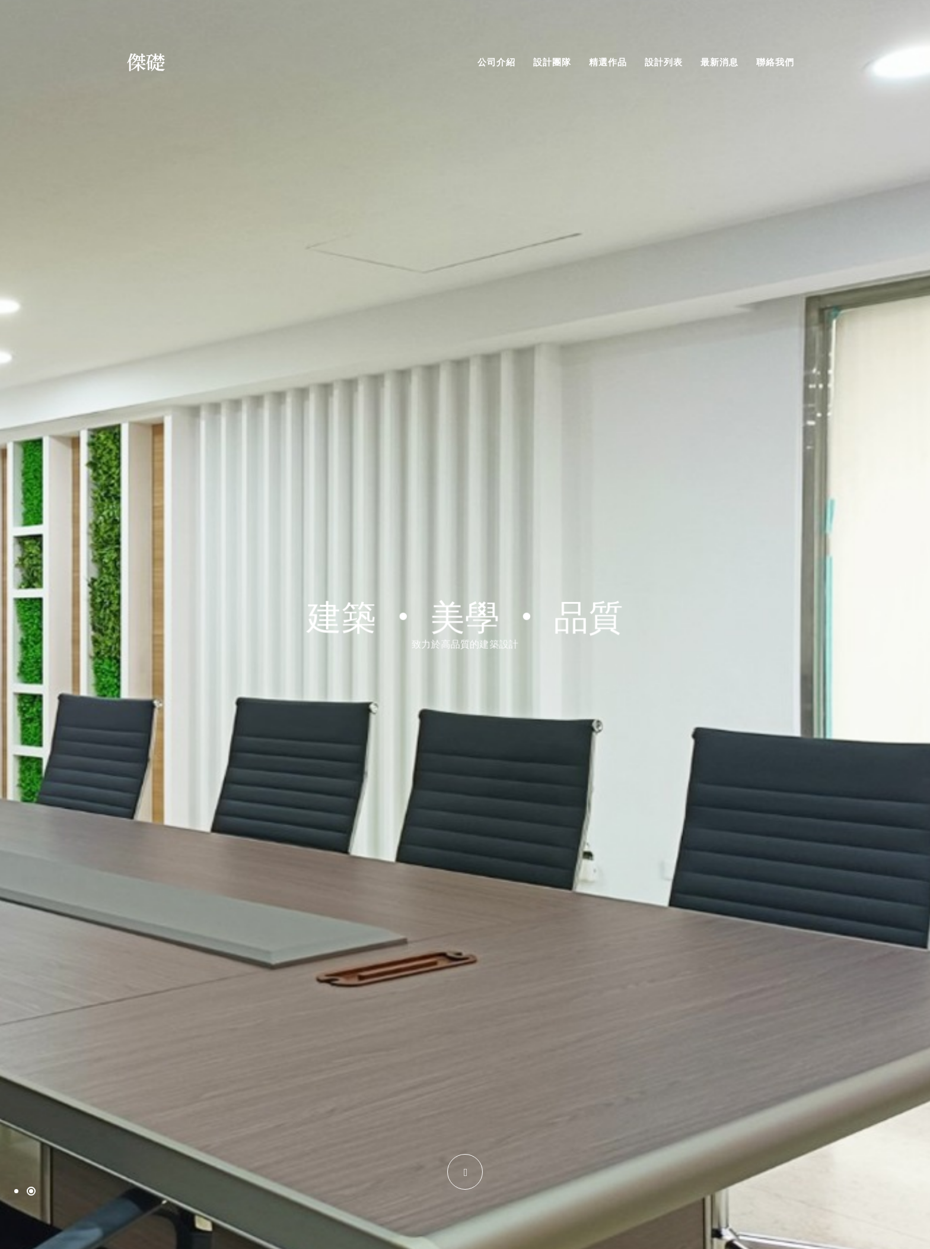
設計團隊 (552, 62)
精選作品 (608, 62)
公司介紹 (496, 62)
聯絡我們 (775, 62)
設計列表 (664, 62)
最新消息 (719, 62)
